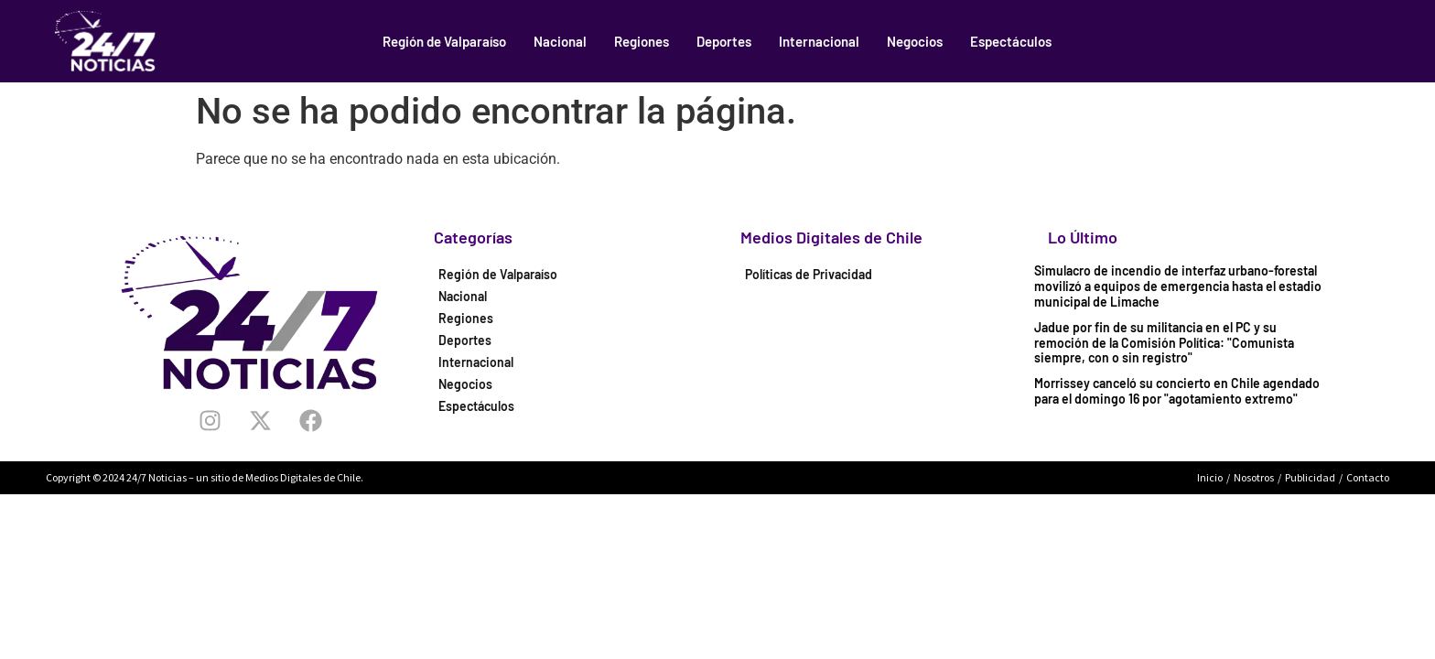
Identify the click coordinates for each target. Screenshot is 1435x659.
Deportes (723, 41)
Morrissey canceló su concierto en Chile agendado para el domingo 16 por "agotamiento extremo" (1177, 390)
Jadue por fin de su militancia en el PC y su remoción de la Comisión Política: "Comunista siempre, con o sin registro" (1164, 342)
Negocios (915, 41)
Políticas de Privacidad (808, 274)
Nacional (560, 41)
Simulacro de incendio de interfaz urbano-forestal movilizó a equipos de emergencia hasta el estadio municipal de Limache (1178, 286)
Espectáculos (1011, 41)
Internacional (819, 41)
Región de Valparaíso (444, 41)
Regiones (641, 41)
